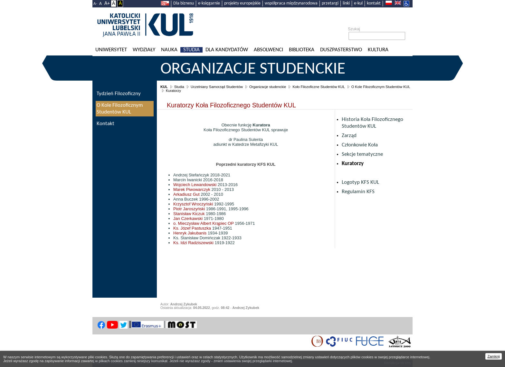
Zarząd (349, 135)
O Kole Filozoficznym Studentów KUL (380, 87)
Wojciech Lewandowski (194, 184)
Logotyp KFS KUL (360, 182)
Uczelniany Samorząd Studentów (217, 87)
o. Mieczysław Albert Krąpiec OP (203, 223)
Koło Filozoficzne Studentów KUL (318, 87)
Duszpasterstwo (341, 50)
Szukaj (354, 29)
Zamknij (493, 356)
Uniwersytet (111, 50)
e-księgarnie (209, 3)
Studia (191, 50)
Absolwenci (268, 50)
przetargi (330, 3)
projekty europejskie (242, 3)
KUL (164, 87)
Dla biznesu (183, 3)
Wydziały (144, 50)
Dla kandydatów (226, 50)
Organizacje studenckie (252, 69)
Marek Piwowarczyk (191, 189)
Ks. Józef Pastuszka (192, 228)
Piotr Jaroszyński (189, 208)
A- (95, 4)
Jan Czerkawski (188, 218)
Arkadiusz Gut (186, 194)
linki (346, 3)
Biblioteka (301, 50)
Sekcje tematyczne (362, 154)
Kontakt (105, 123)
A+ (107, 3)
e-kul (358, 3)
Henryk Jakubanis (189, 233)
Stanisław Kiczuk (189, 213)
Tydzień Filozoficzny (119, 93)
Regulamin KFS (358, 191)
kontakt (374, 3)
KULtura (378, 50)
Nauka (169, 50)
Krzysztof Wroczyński (193, 204)
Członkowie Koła (360, 145)
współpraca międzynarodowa (291, 3)
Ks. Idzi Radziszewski (193, 242)
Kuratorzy (173, 91)
